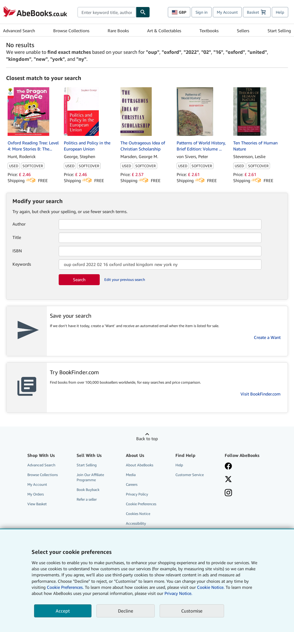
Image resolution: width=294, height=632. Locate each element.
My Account (227, 12)
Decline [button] (125, 610)
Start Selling (279, 30)
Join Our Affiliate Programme (90, 477)
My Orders (35, 494)
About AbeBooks (139, 465)
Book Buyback (88, 489)
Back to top (147, 438)
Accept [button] (63, 610)
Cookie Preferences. (65, 587)
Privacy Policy (137, 494)
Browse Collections (71, 30)
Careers (131, 484)
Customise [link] (191, 610)
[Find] (143, 12)
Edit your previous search (124, 279)
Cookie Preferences (141, 504)
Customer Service (189, 474)
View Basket (37, 504)
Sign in (201, 12)
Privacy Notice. (178, 593)
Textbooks (209, 30)
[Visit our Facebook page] (246, 466)
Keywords (21, 264)
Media (131, 474)
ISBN (17, 250)
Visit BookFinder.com (260, 393)
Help (280, 12)
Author (19, 223)
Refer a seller (87, 499)
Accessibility (136, 523)
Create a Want (267, 337)
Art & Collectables (164, 30)
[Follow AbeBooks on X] (246, 479)
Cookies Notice (138, 513)
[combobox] (107, 12)
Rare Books (118, 30)
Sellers (243, 30)
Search (79, 279)
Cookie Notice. (210, 587)
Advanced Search (19, 30)
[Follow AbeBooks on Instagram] (246, 493)
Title (16, 237)
